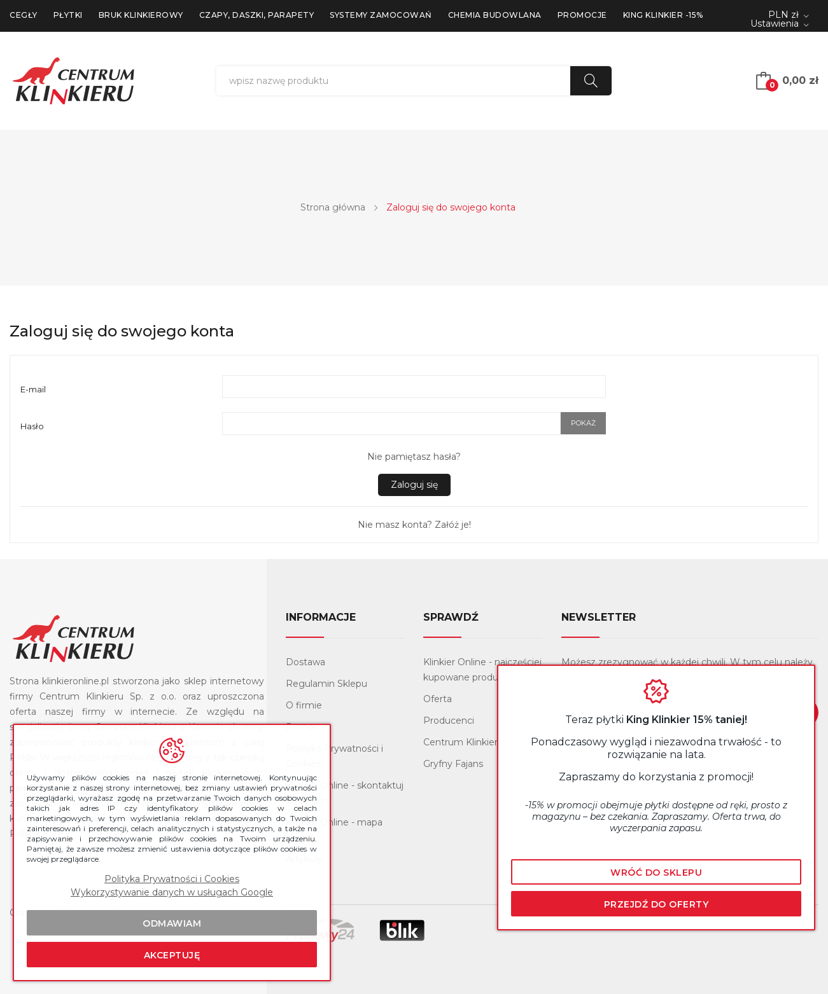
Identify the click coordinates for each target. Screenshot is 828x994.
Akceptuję (172, 955)
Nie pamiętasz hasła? (414, 456)
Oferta (437, 699)
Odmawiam (172, 923)
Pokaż (583, 422)
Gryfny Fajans (453, 764)
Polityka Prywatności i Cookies (334, 756)
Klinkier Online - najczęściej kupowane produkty (482, 669)
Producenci (448, 720)
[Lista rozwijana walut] (788, 15)
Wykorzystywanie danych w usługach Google (172, 892)
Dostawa (305, 662)
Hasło (32, 426)
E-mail (33, 389)
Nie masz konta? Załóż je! (414, 524)
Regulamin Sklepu (326, 683)
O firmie (304, 705)
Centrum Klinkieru (463, 742)
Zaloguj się (414, 484)
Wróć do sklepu (656, 872)
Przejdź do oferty (656, 904)
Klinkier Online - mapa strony (334, 830)
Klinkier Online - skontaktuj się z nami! (344, 793)
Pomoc (302, 727)
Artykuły (304, 859)
